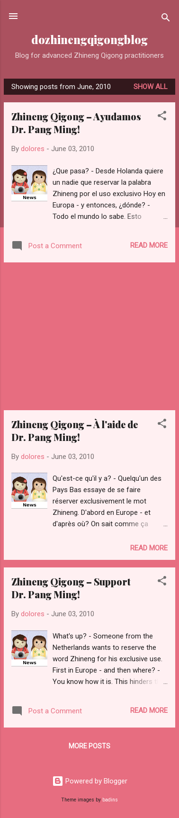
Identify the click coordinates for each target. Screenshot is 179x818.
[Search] (165, 19)
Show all (151, 86)
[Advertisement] (89, 336)
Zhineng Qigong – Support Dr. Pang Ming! (71, 588)
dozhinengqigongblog (89, 39)
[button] (162, 117)
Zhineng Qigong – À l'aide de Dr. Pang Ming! (74, 430)
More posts (89, 746)
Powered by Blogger (89, 781)
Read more (149, 245)
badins (110, 800)
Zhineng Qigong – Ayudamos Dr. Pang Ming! (76, 122)
